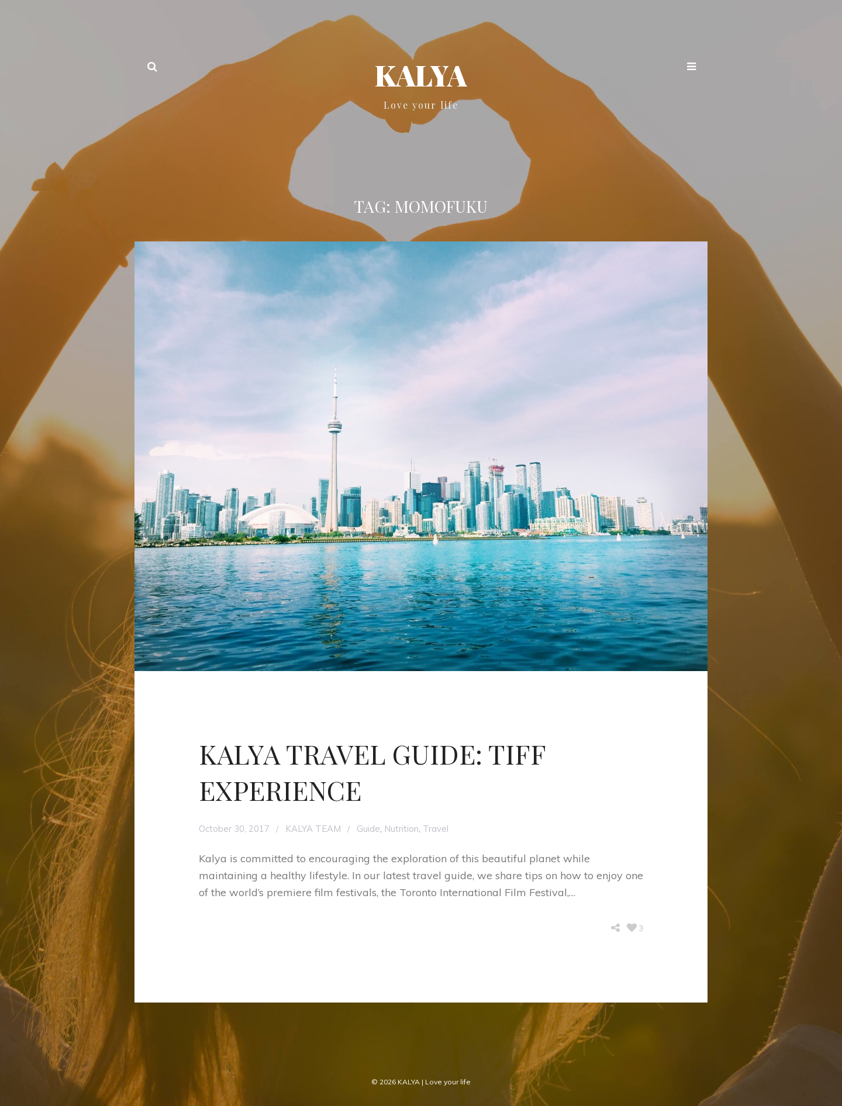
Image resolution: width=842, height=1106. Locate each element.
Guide (368, 828)
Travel (435, 828)
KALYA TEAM (313, 828)
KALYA (421, 75)
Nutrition (401, 828)
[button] (691, 68)
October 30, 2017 (234, 828)
